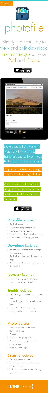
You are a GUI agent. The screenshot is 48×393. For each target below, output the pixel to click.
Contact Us (6, 3)
